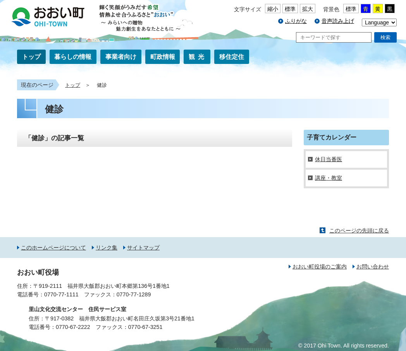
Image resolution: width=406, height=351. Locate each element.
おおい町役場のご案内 (319, 266)
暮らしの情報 (72, 56)
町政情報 (162, 56)
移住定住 (231, 56)
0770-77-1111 (61, 294)
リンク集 (106, 247)
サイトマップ (143, 247)
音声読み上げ (338, 21)
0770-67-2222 (73, 327)
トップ (31, 56)
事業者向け (120, 56)
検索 (385, 37)
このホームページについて (53, 247)
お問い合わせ (372, 266)
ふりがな (296, 21)
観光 (198, 56)
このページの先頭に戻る (359, 230)
